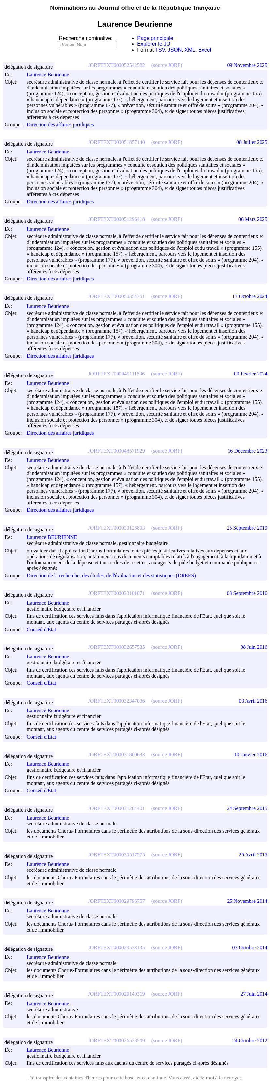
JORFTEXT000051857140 (116, 142)
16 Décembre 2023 (247, 451)
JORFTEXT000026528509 (116, 1040)
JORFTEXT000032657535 (116, 647)
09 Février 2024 (250, 373)
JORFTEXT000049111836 (116, 373)
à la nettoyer (228, 1077)
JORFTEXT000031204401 (116, 808)
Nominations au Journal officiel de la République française (135, 7)
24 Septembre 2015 (247, 808)
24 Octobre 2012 (249, 1040)
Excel (204, 50)
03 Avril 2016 (253, 701)
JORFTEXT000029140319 (116, 994)
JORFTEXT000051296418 (116, 219)
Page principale (155, 38)
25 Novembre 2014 (247, 901)
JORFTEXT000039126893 (116, 528)
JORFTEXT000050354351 (116, 296)
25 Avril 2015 (253, 854)
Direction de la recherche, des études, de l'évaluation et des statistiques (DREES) (111, 575)
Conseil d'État (41, 629)
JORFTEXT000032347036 (116, 701)
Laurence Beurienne (51, 74)
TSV (160, 50)
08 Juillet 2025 (251, 142)
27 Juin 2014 (253, 994)
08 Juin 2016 (253, 647)
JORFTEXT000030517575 (116, 854)
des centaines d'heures (79, 1077)
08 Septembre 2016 (247, 593)
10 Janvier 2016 (250, 754)
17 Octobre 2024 (249, 296)
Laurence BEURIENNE (55, 537)
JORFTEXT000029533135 (116, 947)
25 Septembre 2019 (247, 528)
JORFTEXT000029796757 (116, 901)
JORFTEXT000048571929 (116, 451)
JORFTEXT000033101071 (116, 593)
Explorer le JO (153, 44)
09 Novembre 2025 (247, 65)
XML (189, 50)
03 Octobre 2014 (249, 947)
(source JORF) (166, 65)
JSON (175, 50)
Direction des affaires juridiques (60, 124)
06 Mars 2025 (252, 219)
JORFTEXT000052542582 (116, 65)
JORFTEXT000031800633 (116, 754)
